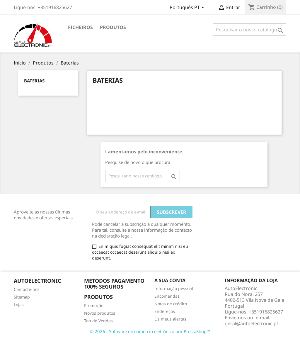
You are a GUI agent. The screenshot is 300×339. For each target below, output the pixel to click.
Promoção (93, 305)
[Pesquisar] (249, 29)
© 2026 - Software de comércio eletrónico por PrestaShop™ (150, 331)
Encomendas (167, 296)
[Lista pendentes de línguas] (188, 7)
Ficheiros (80, 27)
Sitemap (22, 297)
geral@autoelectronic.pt (251, 323)
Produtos (113, 27)
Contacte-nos (27, 289)
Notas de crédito (170, 303)
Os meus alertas (170, 319)
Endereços (164, 311)
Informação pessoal (173, 288)
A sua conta (169, 280)
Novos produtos (99, 313)
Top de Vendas (98, 320)
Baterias (34, 81)
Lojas (19, 304)
